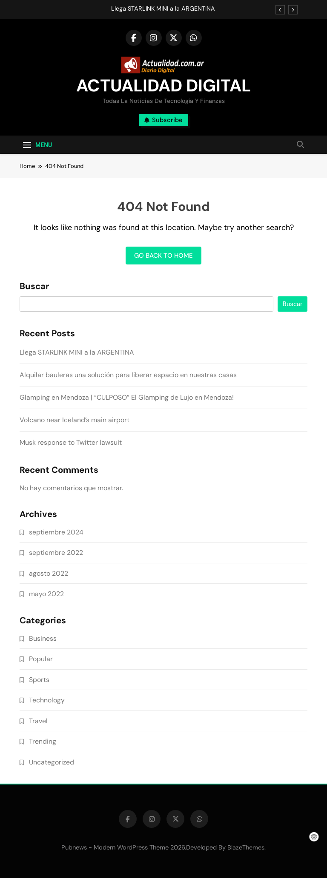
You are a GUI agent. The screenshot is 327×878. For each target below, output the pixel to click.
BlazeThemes (245, 847)
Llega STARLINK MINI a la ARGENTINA (163, 9)
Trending (42, 741)
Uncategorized (51, 762)
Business (43, 638)
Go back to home (163, 255)
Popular (41, 658)
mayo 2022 (46, 593)
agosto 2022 (48, 573)
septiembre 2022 (56, 552)
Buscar (34, 286)
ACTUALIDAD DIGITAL (163, 85)
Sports (39, 679)
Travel (38, 720)
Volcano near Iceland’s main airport (74, 419)
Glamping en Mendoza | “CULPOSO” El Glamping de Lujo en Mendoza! (127, 397)
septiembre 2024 (56, 532)
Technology (47, 700)
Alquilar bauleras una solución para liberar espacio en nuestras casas (128, 374)
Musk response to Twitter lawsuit (71, 442)
